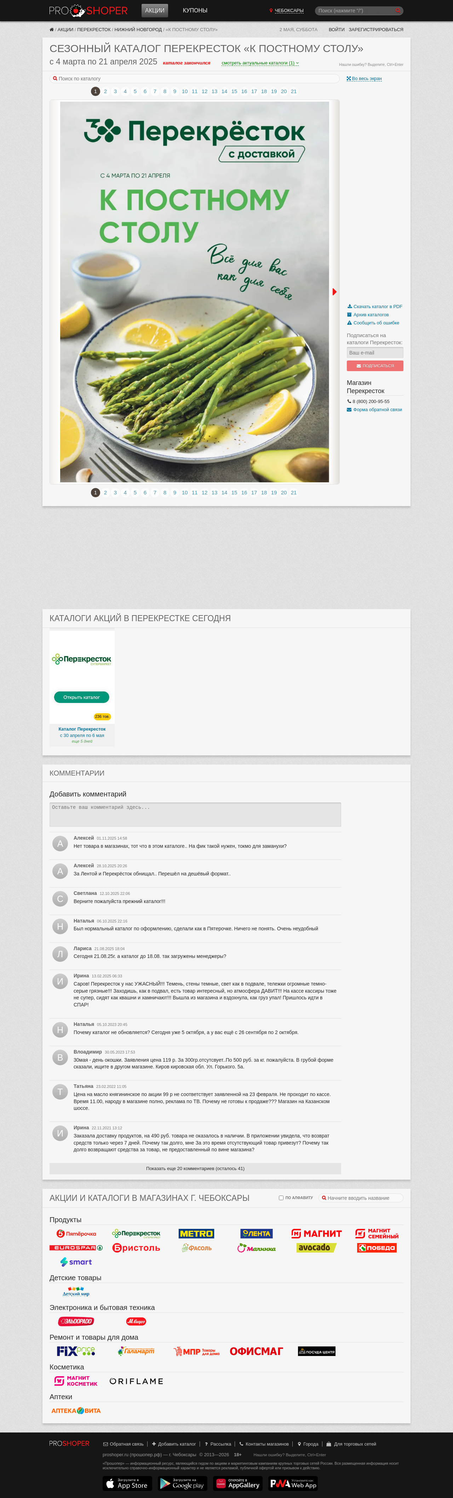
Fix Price (76, 1351)
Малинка (256, 1248)
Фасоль (196, 1248)
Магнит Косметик (76, 1381)
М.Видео (136, 1322)
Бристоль (136, 1248)
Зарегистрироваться (376, 29)
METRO (196, 1234)
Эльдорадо (76, 1322)
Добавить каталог (173, 1444)
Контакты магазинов (264, 1444)
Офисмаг (256, 1351)
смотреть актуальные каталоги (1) (260, 63)
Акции (155, 10)
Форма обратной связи (374, 409)
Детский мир (76, 1292)
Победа (377, 1248)
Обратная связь (123, 1444)
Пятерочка (76, 1234)
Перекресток (93, 29)
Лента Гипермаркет (256, 1234)
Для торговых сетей (351, 1444)
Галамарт (136, 1351)
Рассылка (217, 1444)
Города (307, 1444)
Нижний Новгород (138, 29)
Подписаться (375, 365)
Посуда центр (317, 1351)
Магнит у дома (317, 1234)
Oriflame (136, 1381)
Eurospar (76, 1248)
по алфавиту (296, 1198)
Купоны (195, 10)
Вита (76, 1411)
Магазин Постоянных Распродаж (196, 1351)
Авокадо (317, 1248)
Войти (337, 29)
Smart (76, 1262)
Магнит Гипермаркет (377, 1234)
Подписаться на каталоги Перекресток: (375, 338)
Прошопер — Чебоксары (88, 10)
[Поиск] (359, 10)
